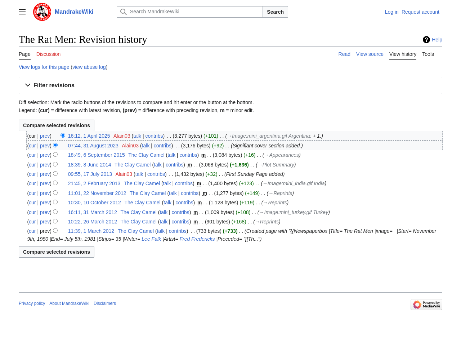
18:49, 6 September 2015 (96, 155)
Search (275, 12)
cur (32, 145)
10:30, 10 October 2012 (94, 202)
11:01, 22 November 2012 (97, 193)
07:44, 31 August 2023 (93, 145)
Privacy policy (32, 303)
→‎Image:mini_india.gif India (294, 183)
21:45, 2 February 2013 (94, 183)
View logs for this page (44, 67)
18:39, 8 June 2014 (89, 165)
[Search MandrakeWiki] (190, 12)
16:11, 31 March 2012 (92, 212)
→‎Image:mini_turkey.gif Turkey (293, 212)
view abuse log (89, 67)
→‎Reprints (280, 193)
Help (437, 40)
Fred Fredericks (197, 239)
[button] (230, 86)
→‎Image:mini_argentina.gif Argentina (268, 136)
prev (45, 136)
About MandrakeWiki (69, 303)
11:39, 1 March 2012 (91, 231)
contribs (154, 136)
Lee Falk (151, 239)
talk (137, 136)
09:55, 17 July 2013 (90, 174)
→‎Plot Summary (276, 165)
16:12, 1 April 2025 (89, 136)
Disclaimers (105, 303)
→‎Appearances (281, 155)
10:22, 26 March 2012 (92, 222)
